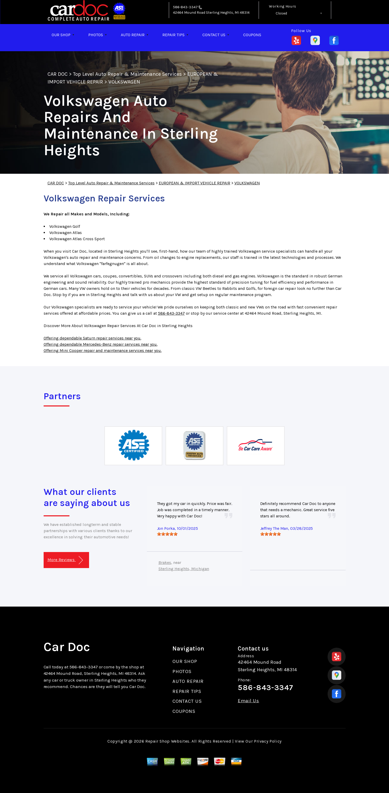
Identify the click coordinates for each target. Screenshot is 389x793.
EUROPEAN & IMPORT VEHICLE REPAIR (194, 182)
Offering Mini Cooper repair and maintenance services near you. (103, 350)
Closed (281, 13)
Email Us (248, 700)
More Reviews (65, 560)
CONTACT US (213, 34)
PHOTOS (95, 34)
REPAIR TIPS (173, 34)
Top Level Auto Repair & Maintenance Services (127, 74)
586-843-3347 (185, 7)
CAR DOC (57, 74)
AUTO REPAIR (133, 34)
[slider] (167, 534)
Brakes (164, 562)
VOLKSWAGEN (124, 82)
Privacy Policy (268, 741)
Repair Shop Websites (167, 741)
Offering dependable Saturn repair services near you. (92, 338)
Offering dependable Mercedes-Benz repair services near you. (100, 344)
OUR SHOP (61, 34)
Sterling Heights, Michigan (183, 568)
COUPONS (252, 34)
